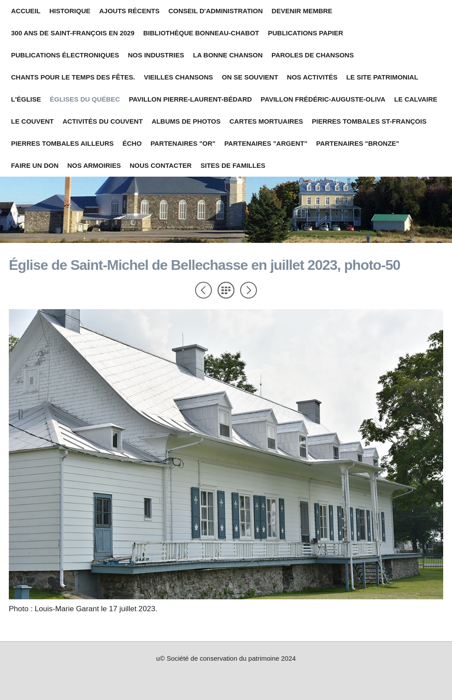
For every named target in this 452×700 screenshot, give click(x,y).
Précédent (203, 290)
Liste (226, 290)
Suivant (248, 290)
